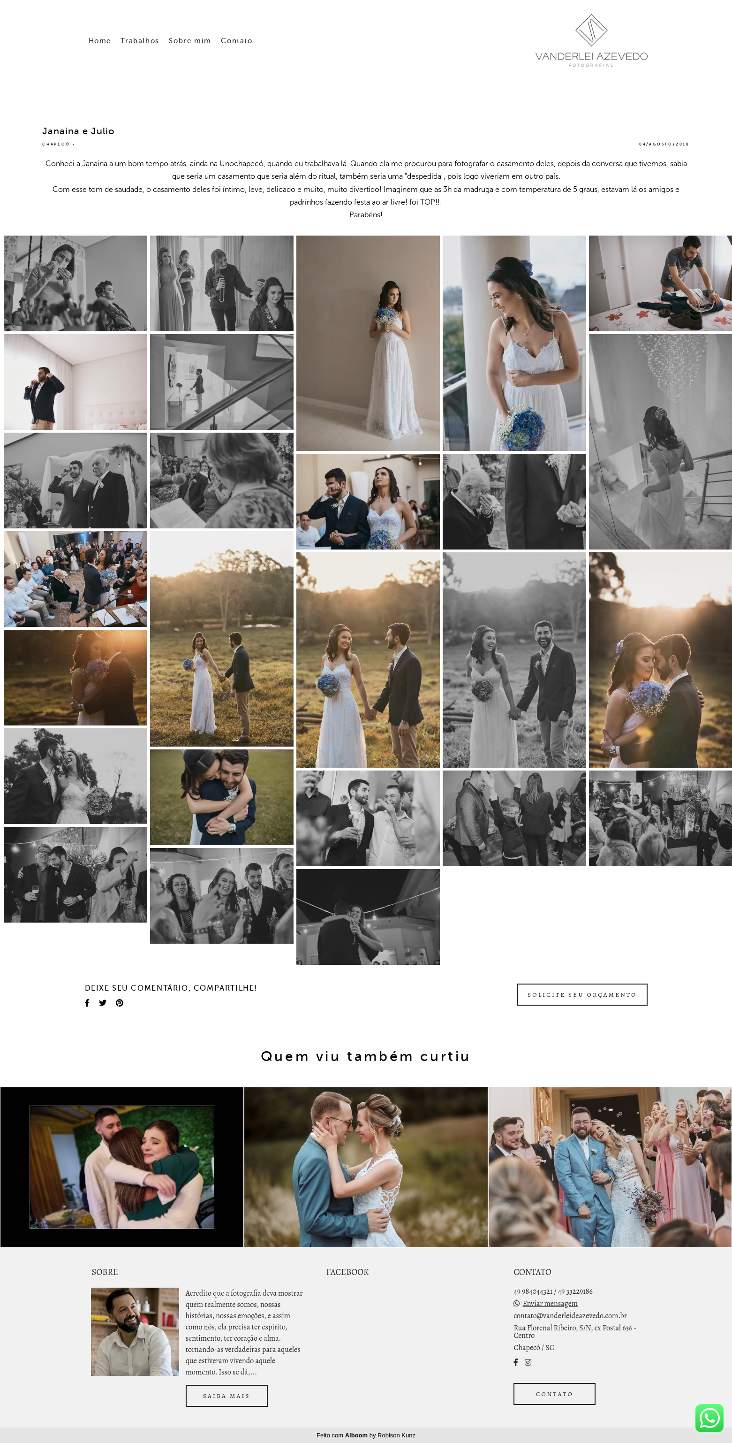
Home (100, 41)
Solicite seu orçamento (582, 994)
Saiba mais (226, 1395)
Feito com (366, 1435)
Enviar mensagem (550, 1303)
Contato (236, 41)
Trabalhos (140, 41)
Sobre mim (190, 41)
